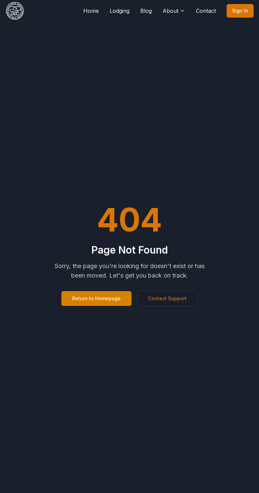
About (174, 10)
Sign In (240, 11)
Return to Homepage (96, 298)
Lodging (120, 10)
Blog (146, 10)
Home (91, 10)
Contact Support (167, 298)
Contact (206, 10)
